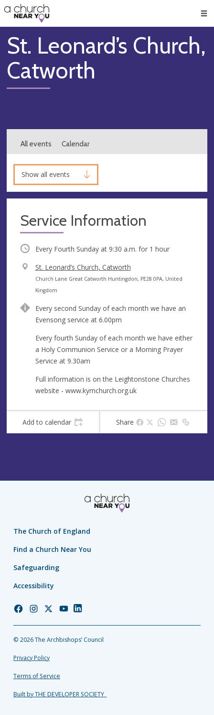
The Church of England (51, 531)
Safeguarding (36, 567)
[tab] (53, 422)
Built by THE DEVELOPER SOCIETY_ (60, 694)
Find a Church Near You (52, 549)
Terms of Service (36, 676)
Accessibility (33, 585)
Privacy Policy (31, 658)
